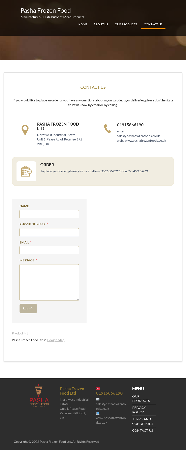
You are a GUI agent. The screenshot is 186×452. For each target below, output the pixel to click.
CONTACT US (153, 24)
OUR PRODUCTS (126, 24)
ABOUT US (101, 24)
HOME (83, 24)
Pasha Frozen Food (46, 10)
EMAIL (26, 244)
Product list (20, 335)
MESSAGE (28, 262)
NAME (24, 208)
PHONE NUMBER (34, 226)
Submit (28, 310)
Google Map (55, 342)
